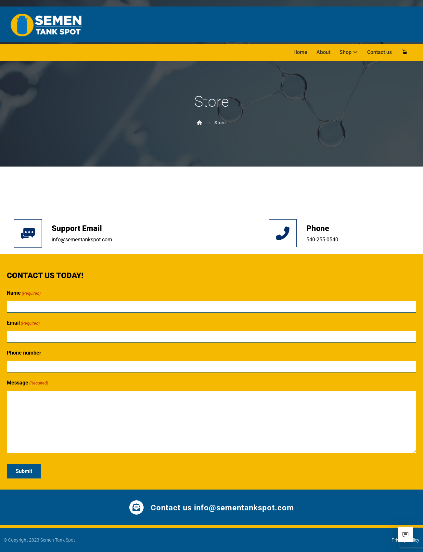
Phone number (24, 353)
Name (24, 293)
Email (23, 323)
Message (27, 383)
